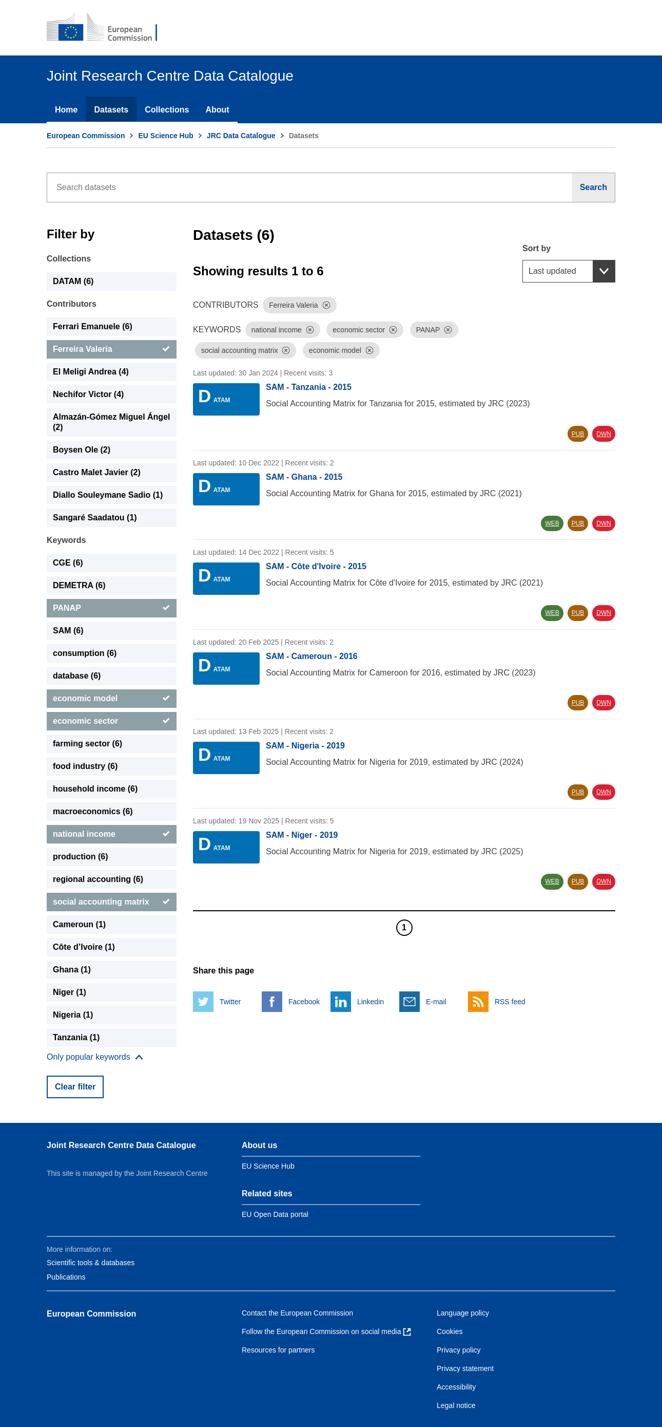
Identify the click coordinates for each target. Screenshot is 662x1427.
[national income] (112, 834)
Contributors (71, 303)
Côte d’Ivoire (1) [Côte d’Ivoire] (84, 947)
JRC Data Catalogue (241, 136)
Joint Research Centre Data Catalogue (121, 1145)
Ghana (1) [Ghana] (72, 969)
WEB (552, 523)
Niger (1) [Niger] (69, 992)
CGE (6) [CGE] (68, 562)
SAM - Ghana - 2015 (304, 477)
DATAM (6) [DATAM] (73, 281)
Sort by (536, 248)
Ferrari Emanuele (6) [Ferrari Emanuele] (92, 326)
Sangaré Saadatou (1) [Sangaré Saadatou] (95, 517)
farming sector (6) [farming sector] (87, 743)
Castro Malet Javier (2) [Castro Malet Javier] (97, 472)
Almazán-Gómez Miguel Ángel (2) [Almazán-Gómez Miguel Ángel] (111, 421)
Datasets (111, 109)
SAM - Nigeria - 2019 (305, 745)
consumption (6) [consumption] (84, 653)
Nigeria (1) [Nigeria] (73, 1014)
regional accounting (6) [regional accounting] (98, 879)
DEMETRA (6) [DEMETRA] (79, 585)
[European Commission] (109, 27)
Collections (167, 109)
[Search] (593, 187)
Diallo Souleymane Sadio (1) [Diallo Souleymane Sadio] (108, 495)
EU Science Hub (165, 136)
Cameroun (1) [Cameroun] (79, 924)
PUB (578, 434)
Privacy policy (459, 1350)
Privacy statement (465, 1368)
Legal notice (456, 1405)
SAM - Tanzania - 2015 (309, 387)
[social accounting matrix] (112, 902)
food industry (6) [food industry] (85, 766)
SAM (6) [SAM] (68, 630)
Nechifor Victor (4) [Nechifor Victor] (88, 394)
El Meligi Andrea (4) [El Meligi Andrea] (91, 371)
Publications (66, 1277)
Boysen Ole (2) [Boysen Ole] (81, 449)
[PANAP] (112, 608)
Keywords (66, 540)
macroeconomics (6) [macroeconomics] (93, 811)
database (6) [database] (77, 675)
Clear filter (75, 1086)
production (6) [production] (80, 856)
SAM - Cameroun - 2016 (312, 656)
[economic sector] (112, 721)
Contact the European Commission (297, 1313)
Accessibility (456, 1387)
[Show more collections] (95, 1057)
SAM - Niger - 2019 (302, 835)
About (217, 109)
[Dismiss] (326, 305)
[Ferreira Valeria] (112, 349)
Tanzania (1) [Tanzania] (76, 1037)
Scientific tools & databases (90, 1263)
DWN (603, 434)
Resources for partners (278, 1350)
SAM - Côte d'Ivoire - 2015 (316, 566)
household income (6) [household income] (95, 788)
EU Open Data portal (275, 1214)
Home (66, 109)
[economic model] (112, 698)
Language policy (463, 1313)
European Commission (86, 136)
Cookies (450, 1331)
